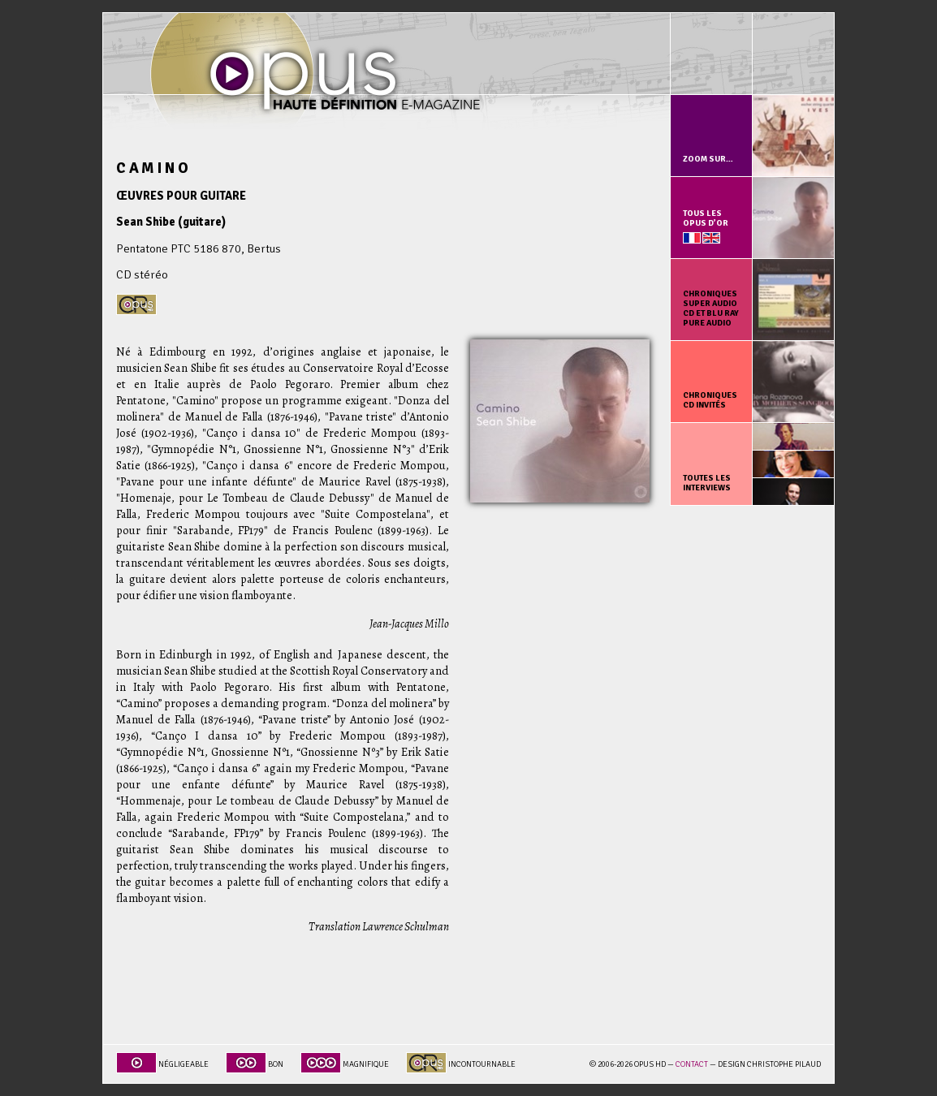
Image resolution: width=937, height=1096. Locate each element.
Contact (692, 1064)
